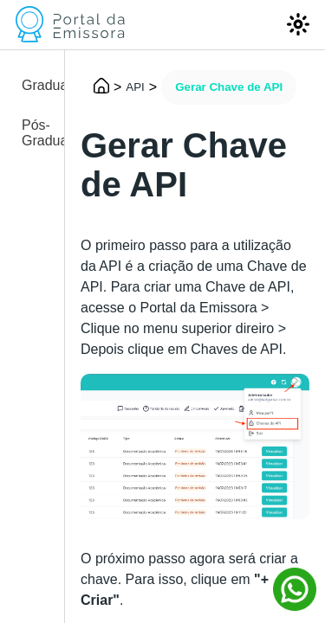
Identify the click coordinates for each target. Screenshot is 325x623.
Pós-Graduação (35, 133)
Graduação (35, 85)
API (135, 86)
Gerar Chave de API (229, 86)
